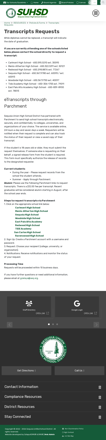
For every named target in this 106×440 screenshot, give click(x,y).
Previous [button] (9, 324)
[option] (15, 2)
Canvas (82, 3)
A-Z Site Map (68, 436)
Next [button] (96, 324)
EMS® (40, 434)
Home (36, 3)
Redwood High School (27, 225)
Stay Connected (17, 417)
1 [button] (48, 324)
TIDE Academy (23, 228)
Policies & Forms (37, 23)
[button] (17, 3)
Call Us (79, 370)
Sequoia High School (27, 214)
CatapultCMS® (30, 434)
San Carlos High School (25, 232)
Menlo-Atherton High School (31, 211)
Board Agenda (50, 3)
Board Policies (68, 3)
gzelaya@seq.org (29, 278)
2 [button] (53, 324)
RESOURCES (20, 23)
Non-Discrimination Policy (73, 429)
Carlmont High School (27, 207)
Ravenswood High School (29, 235)
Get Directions (26, 370)
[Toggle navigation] (96, 13)
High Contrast (69, 432)
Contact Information (21, 387)
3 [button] (57, 324)
